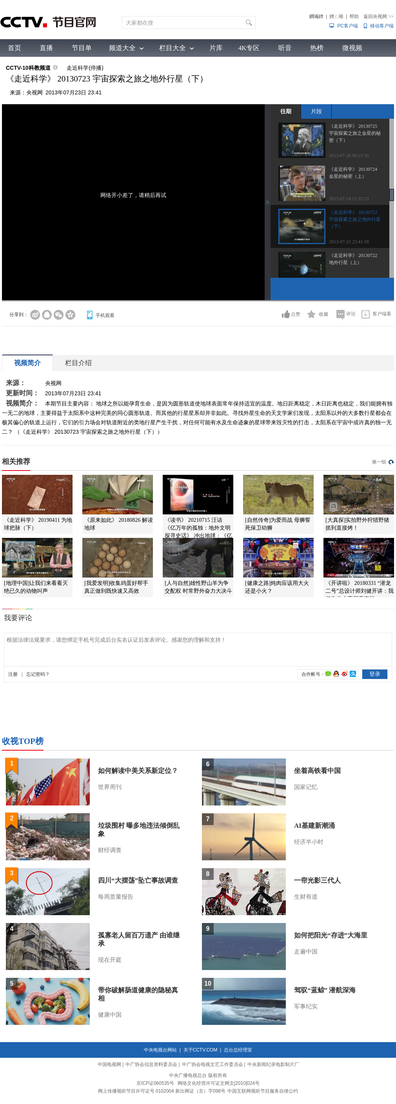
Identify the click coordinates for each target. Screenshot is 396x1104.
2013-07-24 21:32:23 (349, 198)
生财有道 (306, 897)
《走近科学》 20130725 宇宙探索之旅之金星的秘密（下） (355, 133)
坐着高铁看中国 (317, 771)
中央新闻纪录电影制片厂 (273, 1064)
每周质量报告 (115, 897)
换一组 (379, 462)
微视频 (352, 48)
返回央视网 (378, 16)
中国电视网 (109, 1064)
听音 (285, 48)
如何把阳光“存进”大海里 (330, 935)
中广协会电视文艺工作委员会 (212, 1064)
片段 (316, 111)
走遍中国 (306, 951)
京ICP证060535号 (155, 1083)
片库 (216, 48)
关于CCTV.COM (200, 1050)
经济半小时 (308, 842)
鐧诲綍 (316, 16)
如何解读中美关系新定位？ (138, 771)
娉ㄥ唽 (336, 16)
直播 (46, 48)
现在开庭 (110, 960)
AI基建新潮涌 (314, 825)
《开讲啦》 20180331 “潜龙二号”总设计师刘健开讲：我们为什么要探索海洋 (359, 591)
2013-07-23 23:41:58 (349, 241)
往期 (285, 111)
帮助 (354, 16)
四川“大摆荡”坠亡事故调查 (138, 880)
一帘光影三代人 (317, 880)
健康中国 (110, 1015)
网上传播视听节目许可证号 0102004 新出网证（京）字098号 (161, 1091)
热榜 (316, 48)
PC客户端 (347, 26)
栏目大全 (172, 48)
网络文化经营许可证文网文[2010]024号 (219, 1083)
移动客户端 (382, 26)
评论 (351, 314)
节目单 (82, 48)
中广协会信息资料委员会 (151, 1064)
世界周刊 (110, 787)
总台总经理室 (238, 1050)
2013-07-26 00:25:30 (349, 155)
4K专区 (249, 48)
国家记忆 (306, 787)
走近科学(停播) (85, 68)
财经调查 (110, 850)
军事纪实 (306, 1006)
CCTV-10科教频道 (28, 68)
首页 (14, 48)
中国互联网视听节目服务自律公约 (262, 1091)
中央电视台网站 (160, 1050)
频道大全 (122, 48)
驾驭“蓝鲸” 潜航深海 (325, 990)
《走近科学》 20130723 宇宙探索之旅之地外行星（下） (355, 219)
